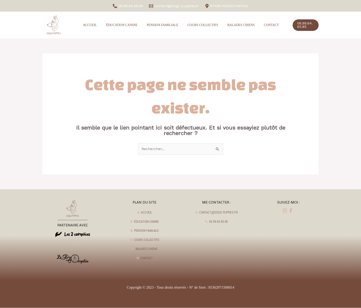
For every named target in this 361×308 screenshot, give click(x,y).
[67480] (226, 6)
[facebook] (285, 210)
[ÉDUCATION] (144, 221)
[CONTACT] (144, 258)
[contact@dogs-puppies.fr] (174, 6)
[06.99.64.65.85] (128, 6)
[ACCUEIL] (144, 212)
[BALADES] (144, 249)
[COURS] (144, 240)
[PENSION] (144, 231)
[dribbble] (291, 210)
